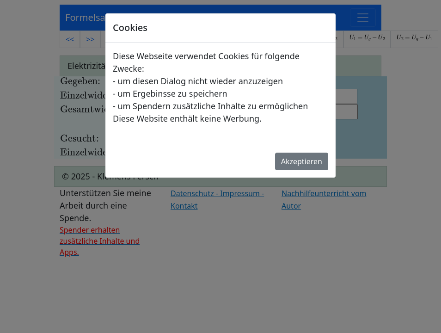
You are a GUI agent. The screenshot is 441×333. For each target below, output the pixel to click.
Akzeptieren (301, 161)
